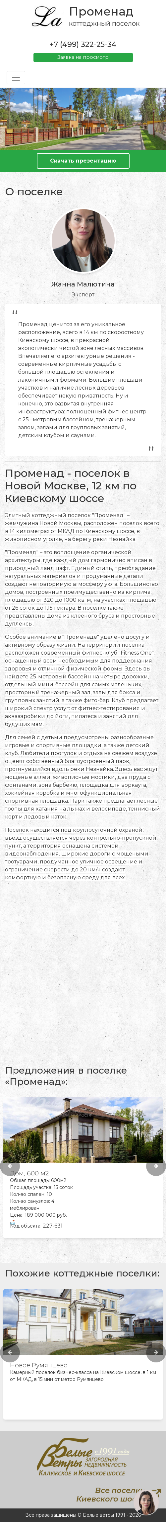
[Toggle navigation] (16, 77)
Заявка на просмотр (83, 57)
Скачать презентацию (83, 161)
